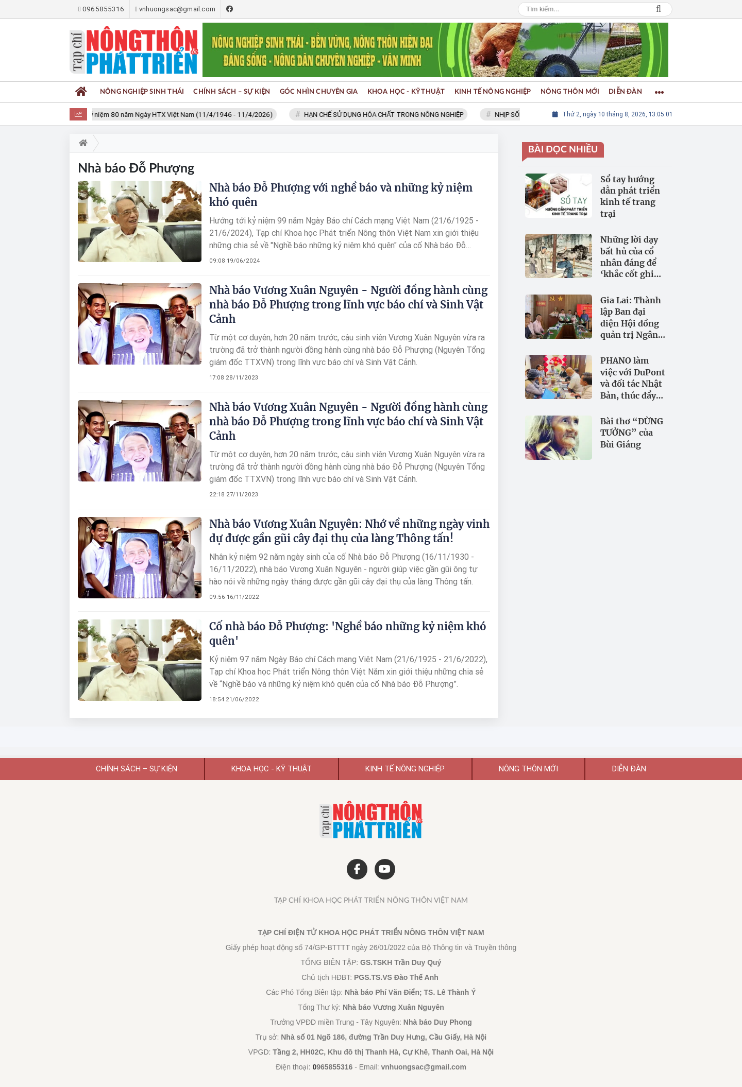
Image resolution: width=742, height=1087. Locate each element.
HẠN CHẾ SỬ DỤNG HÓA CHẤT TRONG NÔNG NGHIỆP (389, 114)
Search (658, 9)
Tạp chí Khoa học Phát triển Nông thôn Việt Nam (371, 900)
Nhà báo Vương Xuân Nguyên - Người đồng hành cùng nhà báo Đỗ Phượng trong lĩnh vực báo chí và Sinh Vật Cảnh (348, 304)
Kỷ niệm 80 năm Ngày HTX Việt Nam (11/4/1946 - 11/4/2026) (185, 114)
